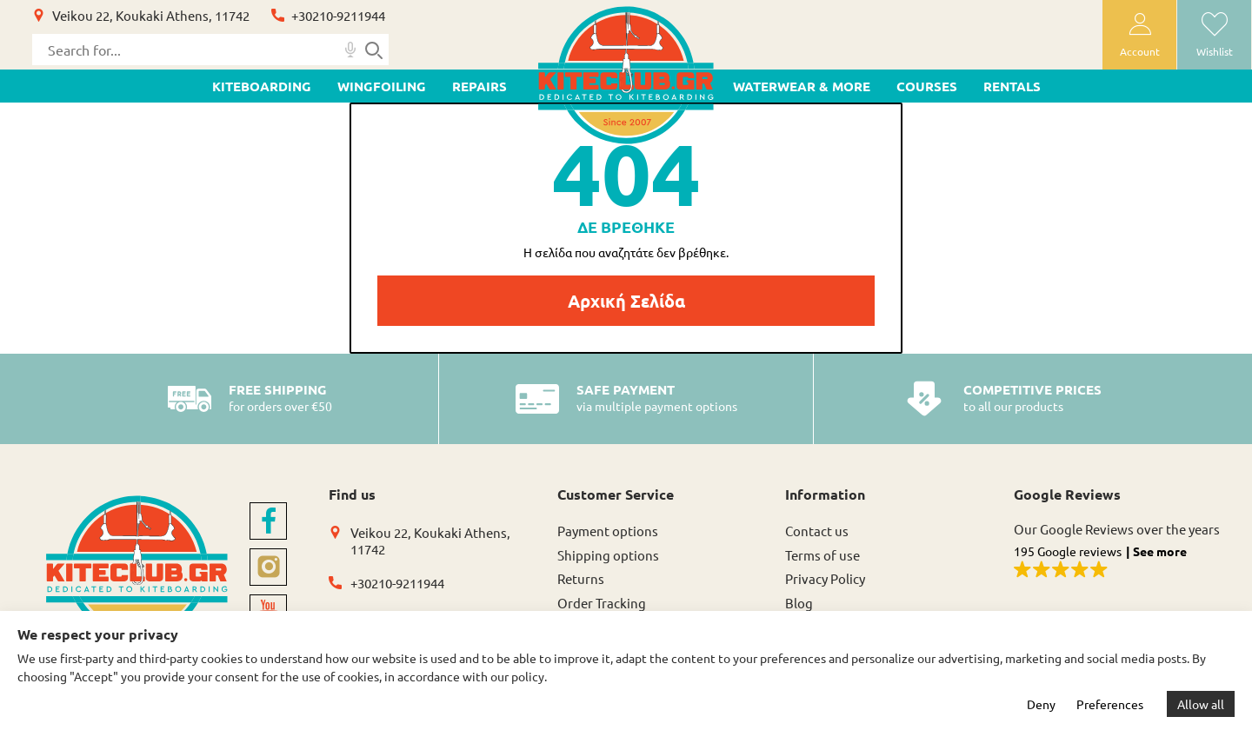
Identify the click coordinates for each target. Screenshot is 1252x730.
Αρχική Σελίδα (626, 300)
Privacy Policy (825, 578)
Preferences (1109, 704)
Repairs (479, 86)
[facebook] (268, 521)
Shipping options (608, 555)
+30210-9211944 (338, 15)
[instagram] (268, 567)
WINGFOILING (381, 86)
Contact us (817, 530)
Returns (580, 578)
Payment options (607, 530)
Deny (1041, 704)
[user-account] (1139, 35)
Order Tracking (601, 602)
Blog (799, 602)
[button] (1118, 562)
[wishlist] (1214, 35)
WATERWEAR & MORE (801, 86)
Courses (926, 86)
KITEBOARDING (261, 86)
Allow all (1200, 704)
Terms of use (822, 555)
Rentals (1012, 86)
